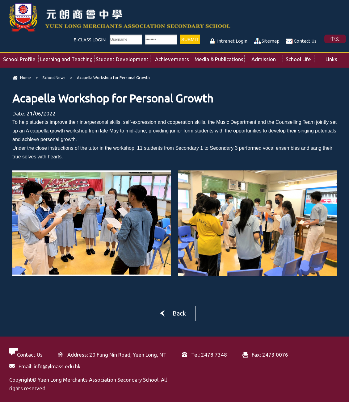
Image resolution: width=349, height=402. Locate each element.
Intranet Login (232, 41)
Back (179, 313)
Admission (267, 57)
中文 (335, 38)
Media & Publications (219, 57)
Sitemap (271, 41)
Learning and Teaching (67, 57)
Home (25, 77)
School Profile (21, 57)
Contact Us (305, 41)
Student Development (123, 57)
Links (337, 57)
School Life (300, 57)
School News (53, 77)
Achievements (174, 57)
